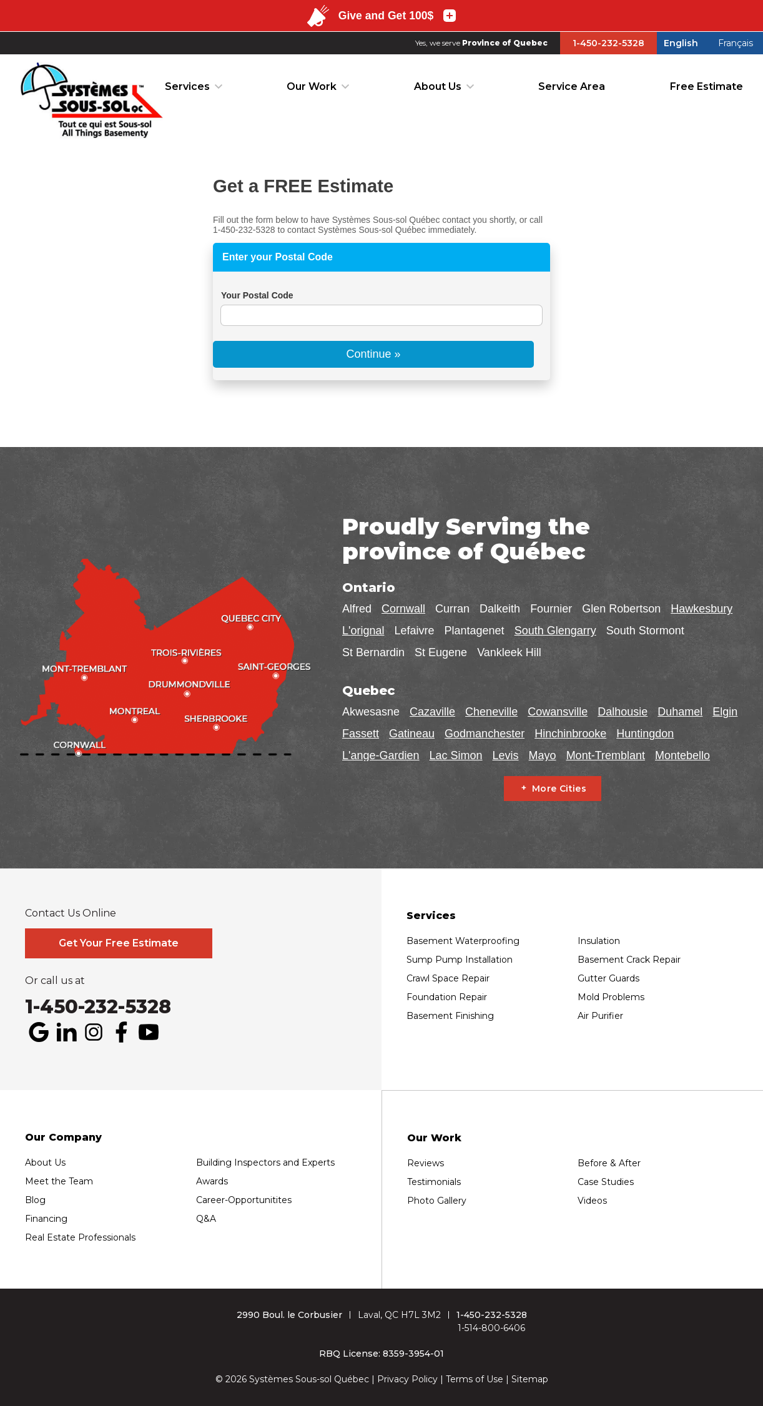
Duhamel (679, 711)
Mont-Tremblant (605, 755)
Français (735, 43)
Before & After (609, 1163)
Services (187, 86)
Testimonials (434, 1181)
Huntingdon (645, 733)
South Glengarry (555, 630)
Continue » (373, 354)
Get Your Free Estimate (119, 943)
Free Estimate (706, 86)
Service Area (571, 86)
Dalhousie (622, 711)
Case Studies (606, 1181)
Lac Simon (456, 755)
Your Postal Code (257, 295)
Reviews (425, 1163)
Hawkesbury (701, 608)
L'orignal (363, 630)
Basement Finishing (450, 1015)
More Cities (559, 788)
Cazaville (432, 711)
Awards (212, 1181)
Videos (592, 1200)
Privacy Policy (407, 1379)
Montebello (682, 755)
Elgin (724, 711)
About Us (437, 86)
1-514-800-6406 (491, 1328)
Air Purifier (600, 1015)
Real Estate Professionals (80, 1237)
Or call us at (55, 981)
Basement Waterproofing (462, 940)
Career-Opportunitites (244, 1200)
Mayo (542, 755)
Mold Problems (611, 997)
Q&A (206, 1218)
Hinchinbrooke (570, 733)
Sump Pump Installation (459, 959)
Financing (46, 1218)
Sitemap (529, 1379)
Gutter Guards (608, 978)
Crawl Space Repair (448, 978)
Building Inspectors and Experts (265, 1162)
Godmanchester (484, 733)
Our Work (312, 86)
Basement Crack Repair (629, 959)
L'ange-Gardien (381, 755)
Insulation (599, 940)
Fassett (360, 733)
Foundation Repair (446, 997)
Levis (506, 755)
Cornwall (403, 608)
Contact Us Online (70, 913)
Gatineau (412, 733)
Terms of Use (474, 1379)
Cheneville (491, 711)
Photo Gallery (436, 1200)
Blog (35, 1200)
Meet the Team (59, 1181)
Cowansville (558, 711)
